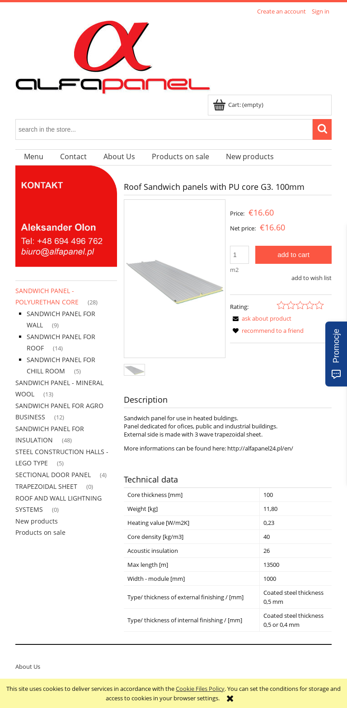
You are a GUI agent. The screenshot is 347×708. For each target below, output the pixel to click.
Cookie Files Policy (200, 689)
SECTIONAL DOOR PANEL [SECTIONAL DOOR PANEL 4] (53, 474)
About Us (27, 666)
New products (36, 521)
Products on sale (40, 532)
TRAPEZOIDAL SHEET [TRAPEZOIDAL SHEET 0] (46, 486)
